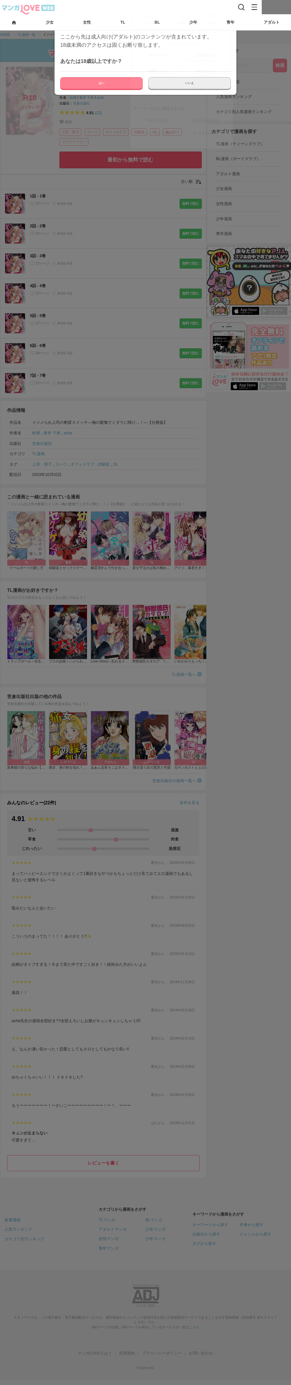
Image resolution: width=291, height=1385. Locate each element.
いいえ (189, 83)
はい (101, 83)
